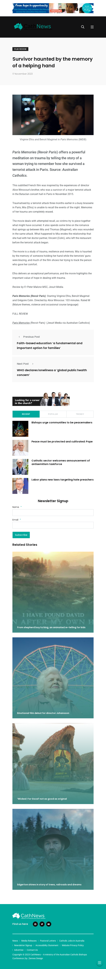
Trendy (80, 414)
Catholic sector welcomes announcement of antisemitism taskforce (61, 462)
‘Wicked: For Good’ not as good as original (42, 799)
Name (17, 507)
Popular (53, 414)
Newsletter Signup (23, 945)
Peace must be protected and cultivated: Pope (62, 441)
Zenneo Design (35, 958)
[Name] (53, 512)
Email (16, 519)
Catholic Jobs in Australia (71, 940)
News (15, 940)
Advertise (18, 950)
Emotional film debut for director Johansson (43, 713)
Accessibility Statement (46, 945)
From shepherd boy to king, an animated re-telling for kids (51, 627)
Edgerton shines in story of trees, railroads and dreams (49, 884)
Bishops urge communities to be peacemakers (62, 422)
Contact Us (32, 950)
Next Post (26, 364)
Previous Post (28, 337)
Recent (26, 414)
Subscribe (21, 535)
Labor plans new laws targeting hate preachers (63, 479)
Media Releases (29, 940)
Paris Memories (21, 322)
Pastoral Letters (48, 940)
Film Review (20, 49)
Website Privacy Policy (73, 945)
